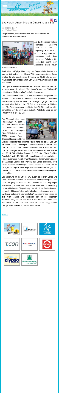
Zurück (5, 214)
